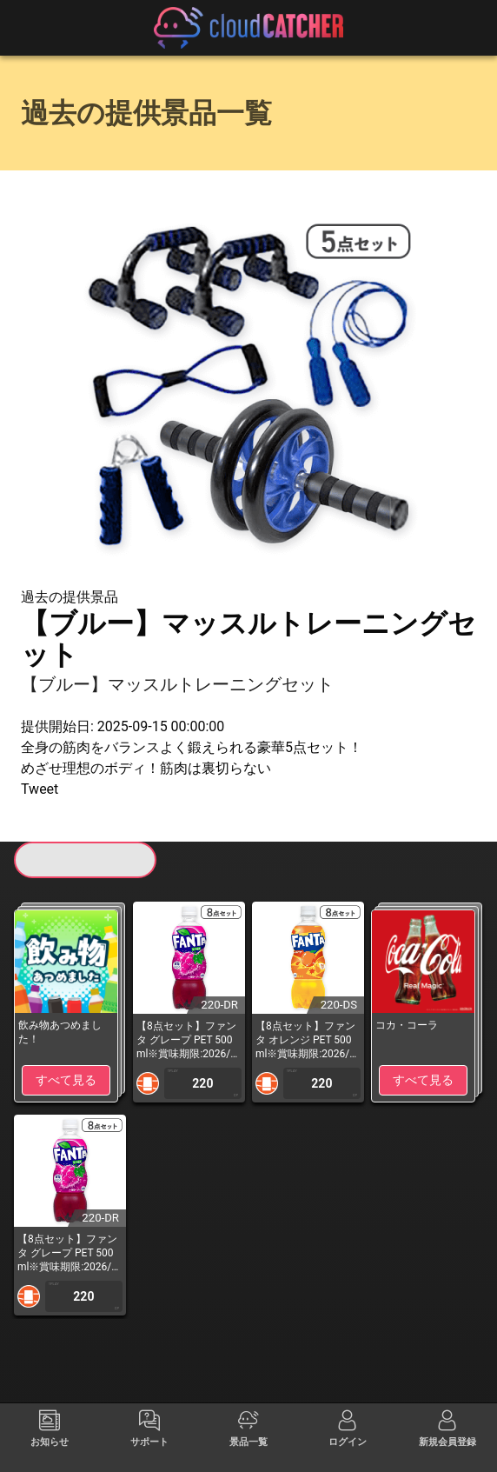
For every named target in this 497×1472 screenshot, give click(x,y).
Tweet (39, 789)
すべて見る (66, 1080)
